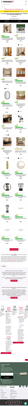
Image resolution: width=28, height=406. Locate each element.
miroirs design (7, 259)
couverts (15, 259)
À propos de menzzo (13, 391)
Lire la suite (14, 280)
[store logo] (14, 1)
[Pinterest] (26, 386)
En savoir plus (6, 353)
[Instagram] (23, 386)
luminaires (11, 259)
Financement (3, 394)
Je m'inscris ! (7, 377)
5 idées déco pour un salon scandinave (14, 270)
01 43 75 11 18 (21, 309)
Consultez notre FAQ (8, 339)
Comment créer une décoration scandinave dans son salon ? (14, 288)
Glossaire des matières (4, 397)
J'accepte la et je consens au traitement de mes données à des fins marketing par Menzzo (7, 381)
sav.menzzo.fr (10, 311)
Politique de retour (3, 392)
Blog (1, 389)
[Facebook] (20, 386)
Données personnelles (13, 396)
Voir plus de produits (14, 249)
